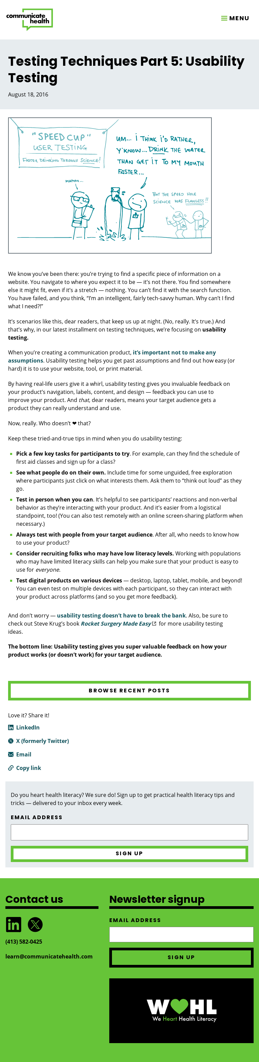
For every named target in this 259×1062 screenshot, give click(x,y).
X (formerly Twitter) (42, 741)
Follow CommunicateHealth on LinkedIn (13, 924)
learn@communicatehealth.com (49, 956)
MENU (239, 18)
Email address (37, 817)
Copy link (28, 768)
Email (23, 754)
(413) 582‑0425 (23, 941)
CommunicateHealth (29, 19)
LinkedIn (28, 727)
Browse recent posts (129, 690)
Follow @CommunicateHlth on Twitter (35, 924)
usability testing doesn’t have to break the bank (121, 615)
